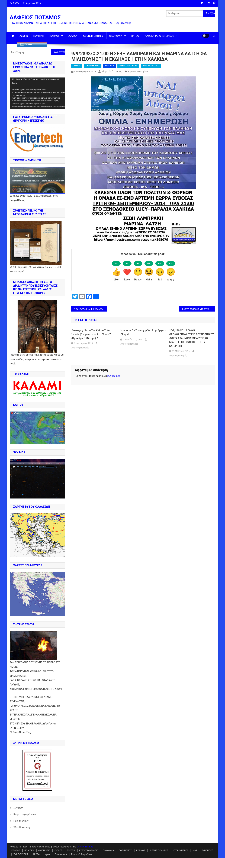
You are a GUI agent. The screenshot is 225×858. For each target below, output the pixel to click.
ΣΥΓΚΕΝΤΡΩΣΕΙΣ (151, 65)
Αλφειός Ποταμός (111, 71)
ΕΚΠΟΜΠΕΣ (207, 850)
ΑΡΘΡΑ (36, 854)
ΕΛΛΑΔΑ (72, 35)
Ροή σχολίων (21, 821)
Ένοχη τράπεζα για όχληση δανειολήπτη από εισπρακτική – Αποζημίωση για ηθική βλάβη (198, 308)
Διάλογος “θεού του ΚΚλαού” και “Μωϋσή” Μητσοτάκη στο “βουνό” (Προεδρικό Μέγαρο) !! (91, 334)
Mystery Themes (85, 847)
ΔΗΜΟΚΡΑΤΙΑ (92, 65)
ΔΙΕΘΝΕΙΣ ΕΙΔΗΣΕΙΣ (93, 35)
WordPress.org (22, 827)
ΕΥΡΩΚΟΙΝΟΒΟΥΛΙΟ (88, 850)
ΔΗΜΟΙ (76, 65)
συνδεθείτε (113, 375)
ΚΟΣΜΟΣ (54, 35)
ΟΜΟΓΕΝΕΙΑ (44, 850)
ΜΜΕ (195, 850)
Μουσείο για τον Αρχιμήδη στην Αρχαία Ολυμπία (143, 332)
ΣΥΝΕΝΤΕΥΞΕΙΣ (21, 854)
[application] (37, 93)
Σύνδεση (18, 808)
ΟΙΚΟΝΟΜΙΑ (115, 35)
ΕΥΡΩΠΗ (71, 850)
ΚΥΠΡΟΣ (58, 850)
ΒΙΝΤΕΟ (135, 35)
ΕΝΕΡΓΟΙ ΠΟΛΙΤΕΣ (128, 65)
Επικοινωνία (61, 854)
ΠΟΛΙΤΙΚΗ (38, 35)
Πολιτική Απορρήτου (81, 854)
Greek (26, 45)
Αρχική (24, 35)
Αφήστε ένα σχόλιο (138, 71)
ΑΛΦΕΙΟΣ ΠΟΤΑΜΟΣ (35, 17)
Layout (47, 854)
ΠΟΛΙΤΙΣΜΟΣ (125, 850)
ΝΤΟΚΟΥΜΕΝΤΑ (180, 850)
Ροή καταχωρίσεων (25, 814)
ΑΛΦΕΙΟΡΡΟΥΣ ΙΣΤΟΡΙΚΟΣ (159, 35)
